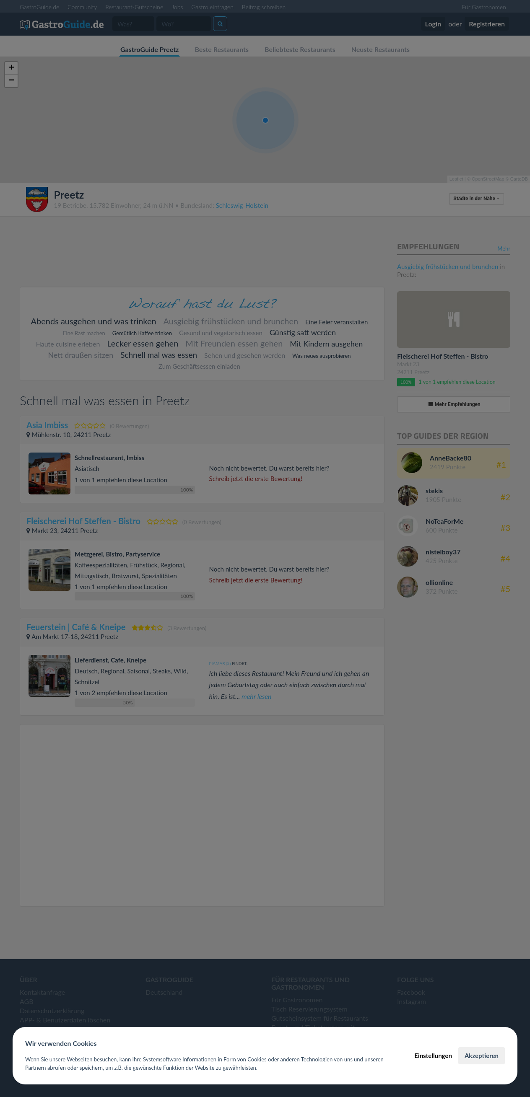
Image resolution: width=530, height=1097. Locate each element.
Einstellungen (433, 1055)
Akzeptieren (482, 1055)
